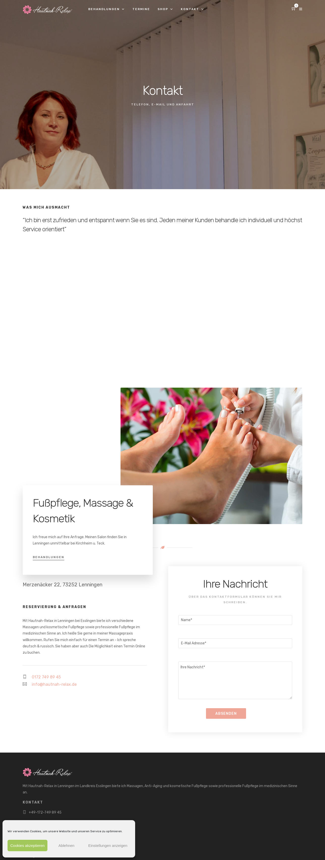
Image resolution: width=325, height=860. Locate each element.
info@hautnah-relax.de (54, 684)
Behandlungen (104, 9)
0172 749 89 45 (46, 677)
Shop (163, 9)
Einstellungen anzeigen (107, 845)
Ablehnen (66, 845)
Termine (141, 9)
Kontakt (190, 9)
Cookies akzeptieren (27, 845)
